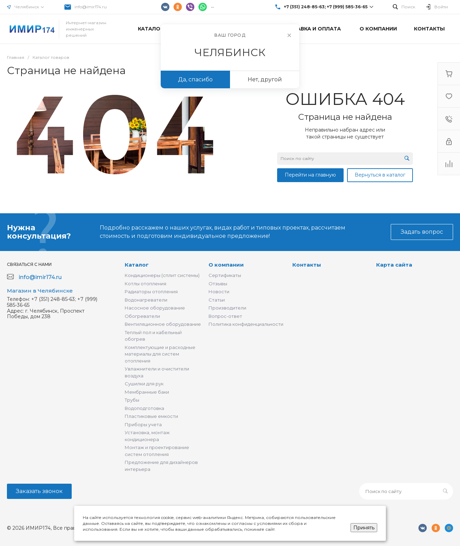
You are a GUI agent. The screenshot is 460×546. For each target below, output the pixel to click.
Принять (363, 528)
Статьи (217, 300)
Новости (219, 291)
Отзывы (218, 283)
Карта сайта (394, 264)
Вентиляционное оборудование (163, 324)
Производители (227, 308)
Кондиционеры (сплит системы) (162, 275)
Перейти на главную (310, 175)
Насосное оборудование (155, 308)
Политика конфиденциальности (246, 324)
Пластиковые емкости (151, 416)
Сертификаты (225, 275)
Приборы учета (143, 424)
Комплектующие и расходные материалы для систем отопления (160, 354)
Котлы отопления (145, 283)
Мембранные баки (147, 392)
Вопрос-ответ (225, 316)
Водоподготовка (144, 408)
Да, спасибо (195, 79)
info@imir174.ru (90, 6)
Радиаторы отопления (151, 291)
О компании (226, 264)
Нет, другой (265, 79)
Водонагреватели (146, 300)
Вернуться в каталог (380, 175)
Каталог (137, 264)
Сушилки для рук (144, 383)
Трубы (132, 400)
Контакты (306, 264)
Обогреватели (142, 316)
